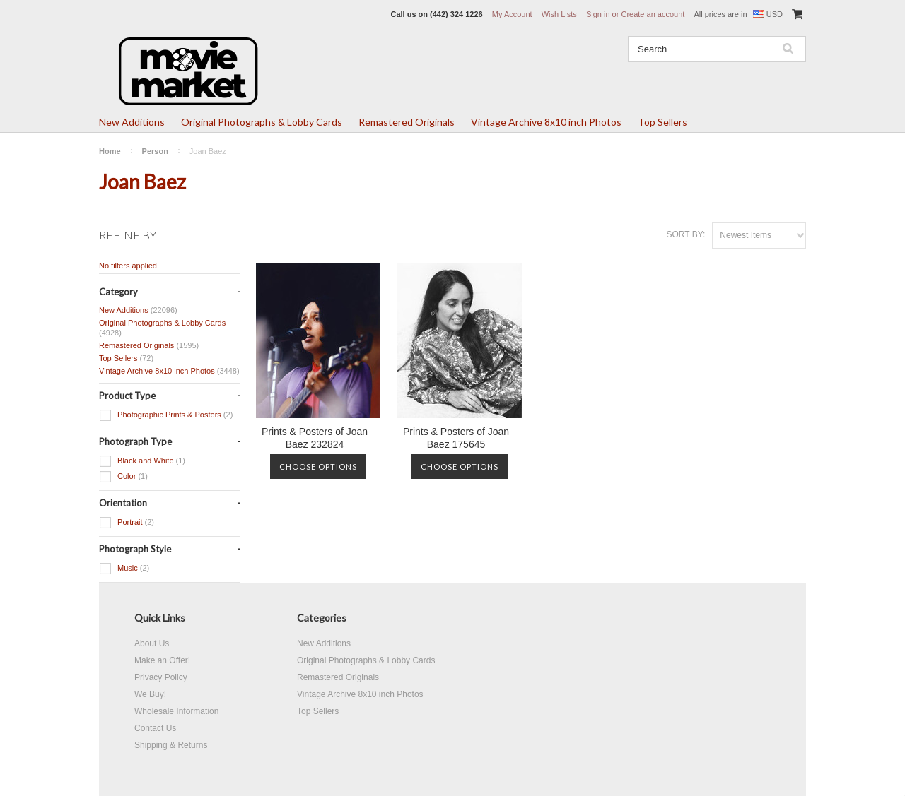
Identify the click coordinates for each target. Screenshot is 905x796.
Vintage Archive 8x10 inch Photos (546, 122)
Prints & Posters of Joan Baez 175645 (456, 438)
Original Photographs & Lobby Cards (261, 122)
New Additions (132, 122)
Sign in (598, 14)
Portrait (126, 522)
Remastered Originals (406, 122)
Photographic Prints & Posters (166, 415)
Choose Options (318, 466)
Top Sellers (662, 122)
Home (110, 151)
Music (124, 568)
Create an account (652, 14)
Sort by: (685, 234)
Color (123, 476)
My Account (512, 14)
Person (155, 151)
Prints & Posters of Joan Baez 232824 (315, 438)
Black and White (142, 461)
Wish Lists (559, 14)
